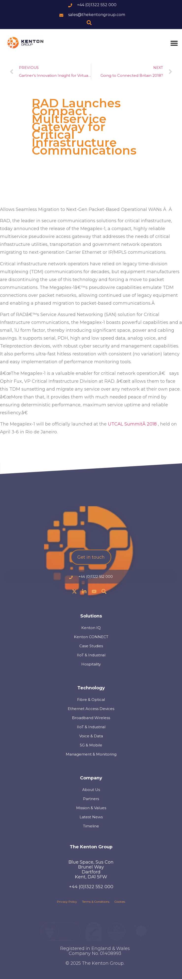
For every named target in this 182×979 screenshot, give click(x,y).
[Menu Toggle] (174, 43)
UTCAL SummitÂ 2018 (133, 424)
